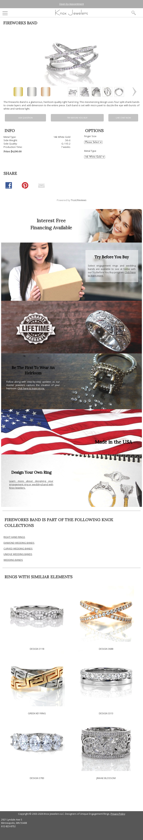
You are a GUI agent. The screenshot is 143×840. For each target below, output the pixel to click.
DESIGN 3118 (37, 648)
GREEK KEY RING (37, 713)
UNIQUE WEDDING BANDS (18, 554)
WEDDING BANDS (13, 560)
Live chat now (123, 117)
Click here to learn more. (31, 388)
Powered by (71, 200)
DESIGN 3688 (106, 648)
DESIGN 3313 (106, 713)
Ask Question (25, 117)
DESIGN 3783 (37, 778)
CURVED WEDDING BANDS (18, 548)
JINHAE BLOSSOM (106, 778)
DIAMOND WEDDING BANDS (19, 542)
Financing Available (51, 228)
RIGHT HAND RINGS (14, 537)
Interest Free (51, 220)
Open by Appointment (71, 4)
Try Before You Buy (77, 117)
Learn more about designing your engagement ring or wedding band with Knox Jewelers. (31, 484)
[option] (73, 92)
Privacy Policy (118, 813)
